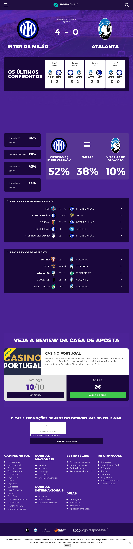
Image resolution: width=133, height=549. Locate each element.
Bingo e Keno (107, 477)
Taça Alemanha (15, 490)
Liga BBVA (13, 474)
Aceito (67, 546)
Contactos (106, 462)
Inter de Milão (45, 499)
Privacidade (106, 468)
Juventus (43, 496)
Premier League (15, 468)
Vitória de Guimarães (48, 478)
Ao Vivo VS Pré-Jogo (80, 462)
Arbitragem (75, 499)
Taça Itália (12, 484)
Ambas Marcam (77, 468)
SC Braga (43, 475)
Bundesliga (13, 487)
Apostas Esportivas (110, 480)
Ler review (35, 395)
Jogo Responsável (110, 465)
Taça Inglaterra (15, 471)
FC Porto (43, 468)
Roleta (104, 471)
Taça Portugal (14, 465)
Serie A (11, 480)
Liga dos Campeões (17, 499)
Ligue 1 (11, 493)
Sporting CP (44, 472)
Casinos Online (108, 484)
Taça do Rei (13, 477)
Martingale (75, 506)
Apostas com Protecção (81, 471)
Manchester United (17, 509)
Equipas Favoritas (78, 465)
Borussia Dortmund (48, 503)
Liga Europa (13, 502)
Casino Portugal (63, 353)
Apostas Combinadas (80, 509)
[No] (129, 542)
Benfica (42, 465)
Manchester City (15, 506)
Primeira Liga (14, 462)
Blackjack (106, 474)
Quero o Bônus (97, 395)
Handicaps (75, 502)
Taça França (13, 496)
